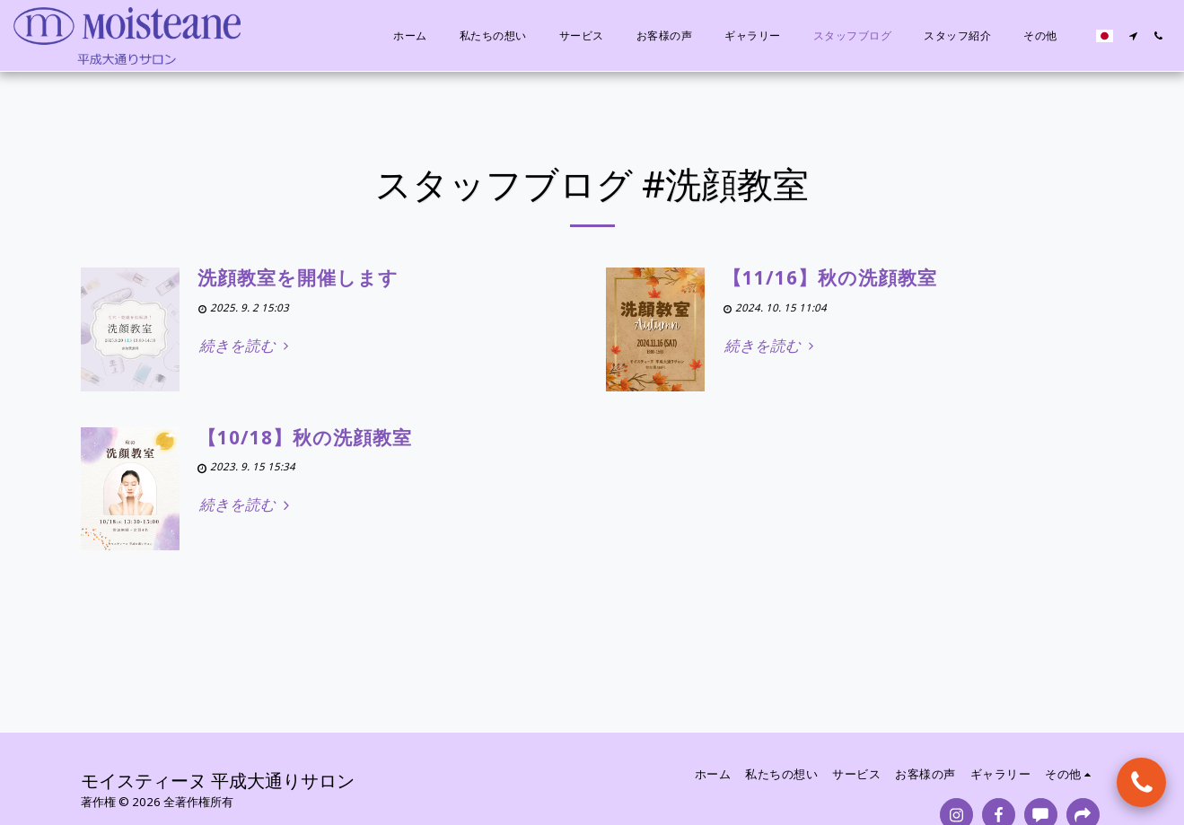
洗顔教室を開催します (298, 277)
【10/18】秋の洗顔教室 (304, 437)
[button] (1133, 36)
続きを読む (246, 346)
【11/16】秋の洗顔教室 (830, 277)
